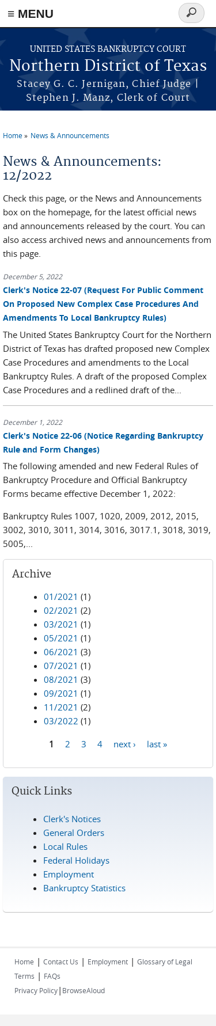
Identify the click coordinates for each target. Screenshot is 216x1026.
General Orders (73, 832)
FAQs (52, 976)
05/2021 (61, 638)
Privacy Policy (36, 990)
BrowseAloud (83, 990)
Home (12, 135)
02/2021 (61, 610)
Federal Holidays (76, 860)
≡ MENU (30, 13)
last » (157, 743)
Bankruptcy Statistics (84, 888)
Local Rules (65, 846)
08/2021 (61, 679)
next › (124, 743)
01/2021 (61, 596)
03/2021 (61, 624)
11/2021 (61, 707)
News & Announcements (70, 135)
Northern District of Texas (108, 66)
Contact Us (60, 961)
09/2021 (61, 693)
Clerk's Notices (72, 818)
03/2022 (61, 721)
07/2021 (61, 665)
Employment (68, 874)
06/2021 (61, 652)
